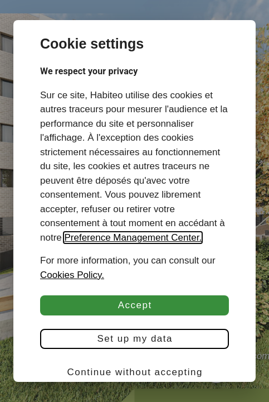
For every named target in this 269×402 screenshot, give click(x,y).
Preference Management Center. (133, 237)
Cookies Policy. (72, 275)
